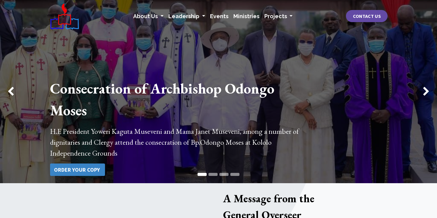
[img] (17, 91)
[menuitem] (219, 16)
